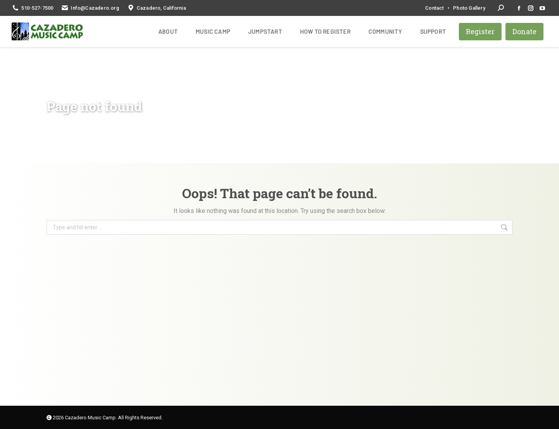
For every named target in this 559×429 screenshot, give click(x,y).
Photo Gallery (469, 8)
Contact (434, 8)
